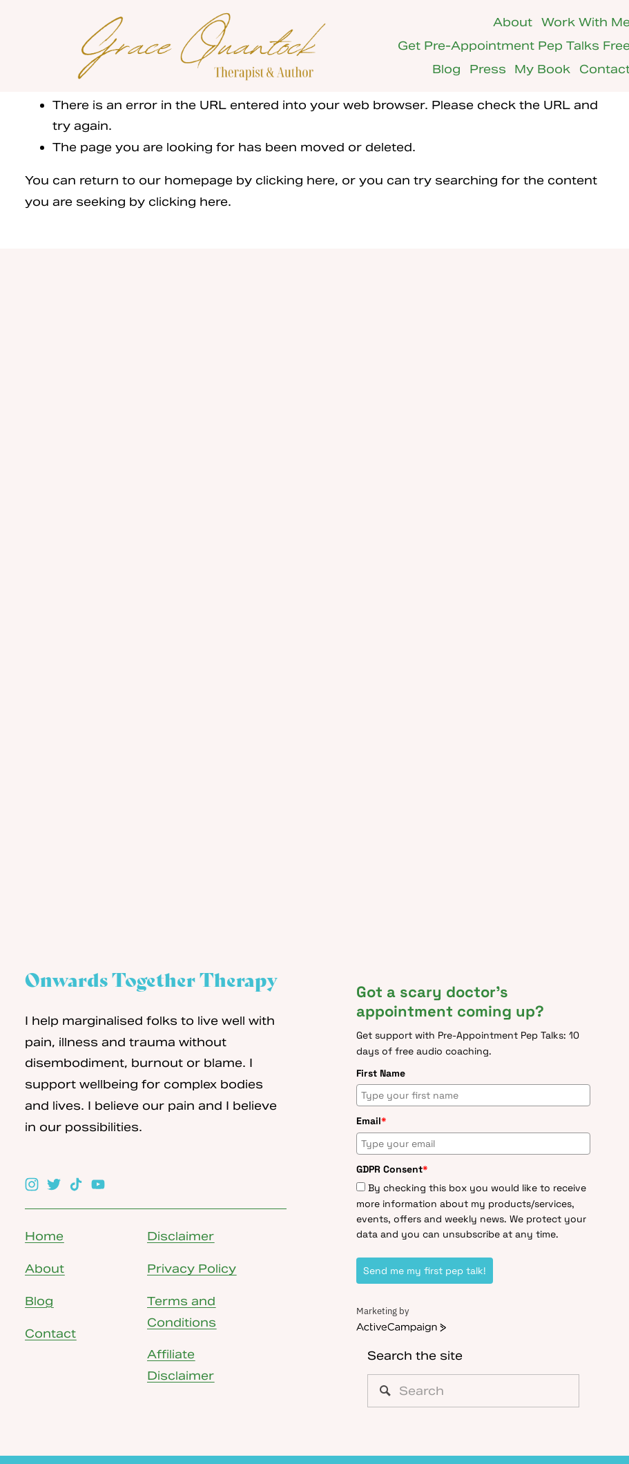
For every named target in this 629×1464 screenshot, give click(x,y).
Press (488, 69)
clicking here (295, 180)
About (512, 22)
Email (371, 1121)
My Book (542, 69)
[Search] (473, 1390)
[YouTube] (98, 1184)
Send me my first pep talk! (424, 1270)
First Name (380, 1073)
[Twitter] (54, 1184)
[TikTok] (76, 1184)
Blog (446, 69)
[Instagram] (32, 1184)
